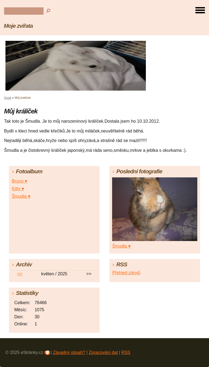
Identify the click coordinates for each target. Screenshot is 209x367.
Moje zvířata (18, 26)
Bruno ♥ (19, 181)
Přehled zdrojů (126, 272)
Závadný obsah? (69, 352)
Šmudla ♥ (21, 196)
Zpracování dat (103, 352)
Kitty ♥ (18, 188)
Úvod (7, 97)
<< (19, 274)
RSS (125, 352)
